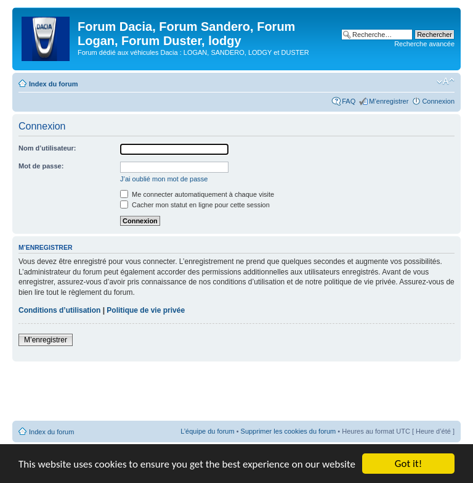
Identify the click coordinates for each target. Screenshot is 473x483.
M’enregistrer (388, 101)
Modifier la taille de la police (446, 81)
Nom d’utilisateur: (47, 148)
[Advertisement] (236, 391)
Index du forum (53, 84)
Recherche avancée (424, 43)
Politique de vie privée (146, 310)
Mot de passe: (40, 166)
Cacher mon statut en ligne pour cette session (195, 204)
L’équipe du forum (207, 431)
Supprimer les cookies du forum (288, 431)
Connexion (438, 101)
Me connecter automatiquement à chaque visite (197, 194)
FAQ (348, 101)
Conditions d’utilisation (59, 310)
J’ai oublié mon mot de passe (164, 179)
